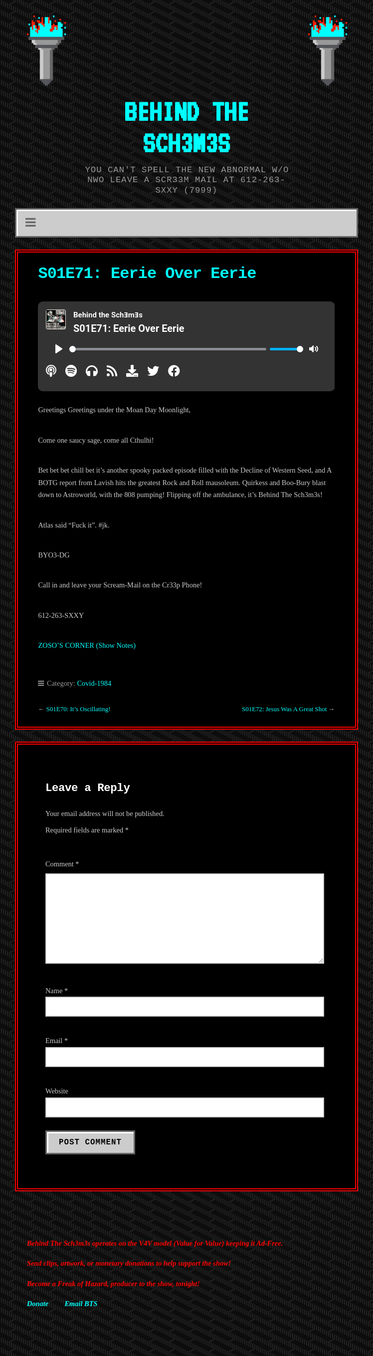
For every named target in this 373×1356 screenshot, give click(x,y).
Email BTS (80, 1304)
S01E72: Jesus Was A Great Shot (284, 709)
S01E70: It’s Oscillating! (78, 709)
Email (56, 1041)
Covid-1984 (94, 683)
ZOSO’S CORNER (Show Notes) (86, 645)
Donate (37, 1304)
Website (56, 1091)
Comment (62, 864)
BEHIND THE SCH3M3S (186, 127)
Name (56, 991)
